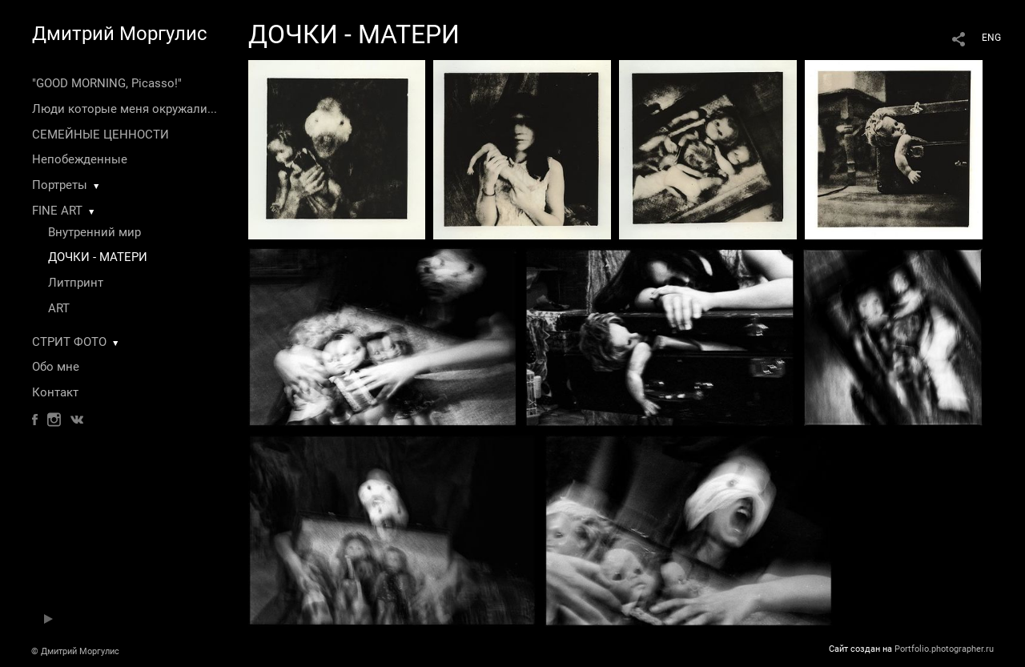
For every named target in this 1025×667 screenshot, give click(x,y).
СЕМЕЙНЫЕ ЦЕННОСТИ (100, 134)
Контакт (55, 392)
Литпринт (75, 282)
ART (59, 308)
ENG (991, 37)
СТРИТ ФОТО (69, 342)
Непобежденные (79, 159)
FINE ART (57, 210)
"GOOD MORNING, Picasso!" (107, 83)
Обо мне (55, 367)
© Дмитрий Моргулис (75, 651)
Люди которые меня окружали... (124, 109)
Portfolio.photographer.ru (944, 649)
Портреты (59, 185)
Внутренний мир (94, 232)
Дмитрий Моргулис (119, 33)
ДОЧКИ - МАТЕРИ (97, 257)
